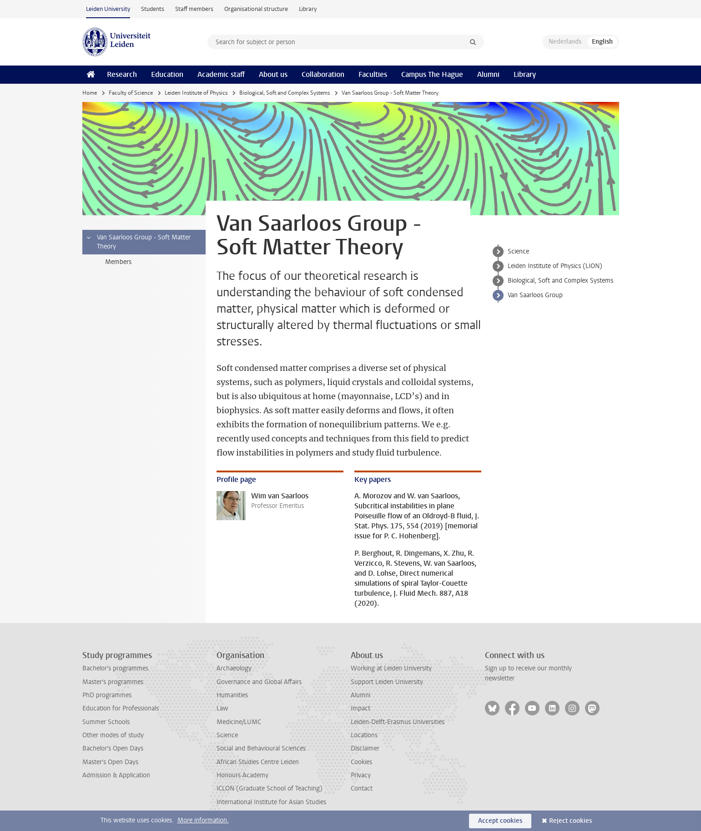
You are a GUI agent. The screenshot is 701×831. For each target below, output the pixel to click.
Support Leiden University (387, 682)
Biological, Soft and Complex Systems (284, 92)
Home (89, 92)
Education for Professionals (120, 708)
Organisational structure (256, 9)
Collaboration (323, 74)
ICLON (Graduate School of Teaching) (270, 788)
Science (518, 251)
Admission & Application (116, 775)
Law (222, 708)
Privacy (361, 775)
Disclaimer (365, 748)
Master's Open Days (110, 762)
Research (122, 74)
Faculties (372, 74)
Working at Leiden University (391, 668)
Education (167, 74)
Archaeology (234, 668)
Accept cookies (500, 820)
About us (273, 74)
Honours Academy (242, 775)
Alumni (488, 74)
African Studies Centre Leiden (258, 762)
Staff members (194, 9)
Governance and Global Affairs (259, 682)
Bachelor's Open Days (112, 748)
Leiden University (108, 9)
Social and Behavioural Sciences (261, 748)
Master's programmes (112, 682)
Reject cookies (570, 820)
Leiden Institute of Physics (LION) (555, 266)
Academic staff (221, 74)
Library (308, 9)
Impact (360, 708)
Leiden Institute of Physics (196, 92)
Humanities (232, 695)
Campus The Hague (432, 74)
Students (152, 9)
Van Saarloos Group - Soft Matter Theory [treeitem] (138, 242)
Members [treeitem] (118, 262)
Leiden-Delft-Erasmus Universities (397, 722)
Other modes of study (113, 735)
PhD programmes (106, 695)
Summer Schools (106, 722)
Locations (364, 735)
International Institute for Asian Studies (271, 802)
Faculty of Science (131, 92)
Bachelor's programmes (115, 668)
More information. (203, 820)
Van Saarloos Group (535, 295)
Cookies (361, 762)
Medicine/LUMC (239, 722)
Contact (362, 788)
